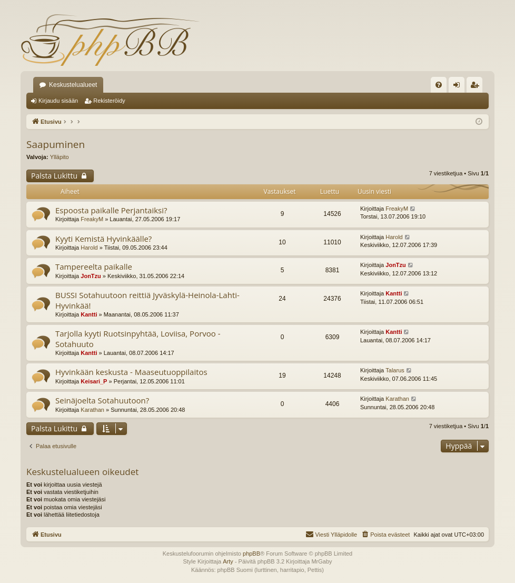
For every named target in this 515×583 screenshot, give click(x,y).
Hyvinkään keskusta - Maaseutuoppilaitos (131, 372)
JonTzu (91, 276)
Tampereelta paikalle (93, 266)
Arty (228, 561)
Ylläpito (59, 157)
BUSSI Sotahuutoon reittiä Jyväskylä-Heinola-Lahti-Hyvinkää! (147, 300)
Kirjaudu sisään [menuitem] (458, 87)
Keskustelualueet (73, 84)
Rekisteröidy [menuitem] (476, 87)
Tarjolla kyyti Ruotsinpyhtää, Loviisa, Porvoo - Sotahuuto (138, 338)
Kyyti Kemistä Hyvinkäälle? (103, 238)
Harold (89, 247)
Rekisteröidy (109, 100)
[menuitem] (439, 85)
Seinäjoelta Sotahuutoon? (102, 400)
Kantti (89, 314)
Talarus (394, 370)
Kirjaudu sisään (58, 100)
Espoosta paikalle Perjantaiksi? (111, 210)
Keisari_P (94, 381)
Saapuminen (55, 144)
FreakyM (92, 219)
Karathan (92, 410)
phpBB (251, 553)
